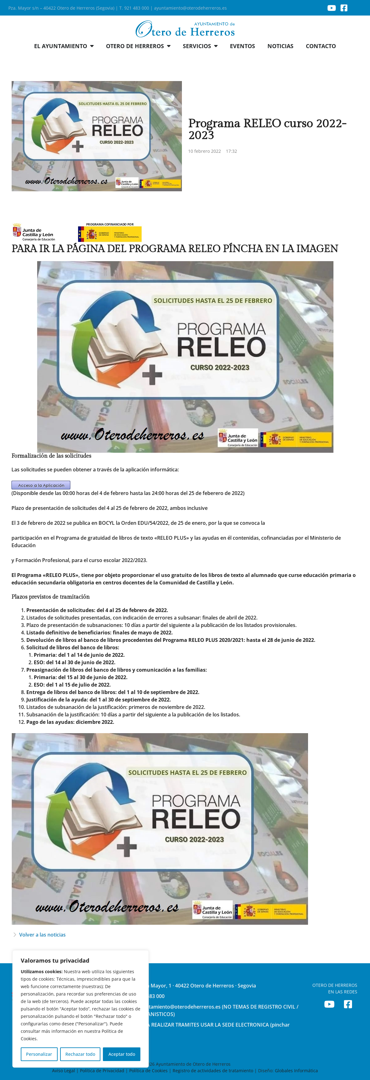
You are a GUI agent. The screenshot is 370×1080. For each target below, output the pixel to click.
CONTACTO (321, 46)
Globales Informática (296, 1070)
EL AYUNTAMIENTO (64, 46)
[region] (80, 1009)
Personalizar (39, 1054)
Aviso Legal (64, 1070)
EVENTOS (242, 46)
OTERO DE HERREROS (138, 46)
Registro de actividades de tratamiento (213, 1070)
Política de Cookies (148, 1070)
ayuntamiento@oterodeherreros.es (190, 8)
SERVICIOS (200, 46)
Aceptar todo (121, 1054)
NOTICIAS (280, 46)
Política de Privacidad (102, 1070)
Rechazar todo (80, 1054)
